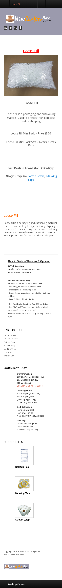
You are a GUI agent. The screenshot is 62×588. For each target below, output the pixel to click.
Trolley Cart (9, 355)
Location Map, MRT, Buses (30, 386)
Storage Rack (22, 467)
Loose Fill (8, 352)
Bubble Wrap (9, 342)
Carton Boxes (35, 176)
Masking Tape (10, 349)
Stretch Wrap (10, 345)
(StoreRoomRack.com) (14, 554)
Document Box (11, 338)
